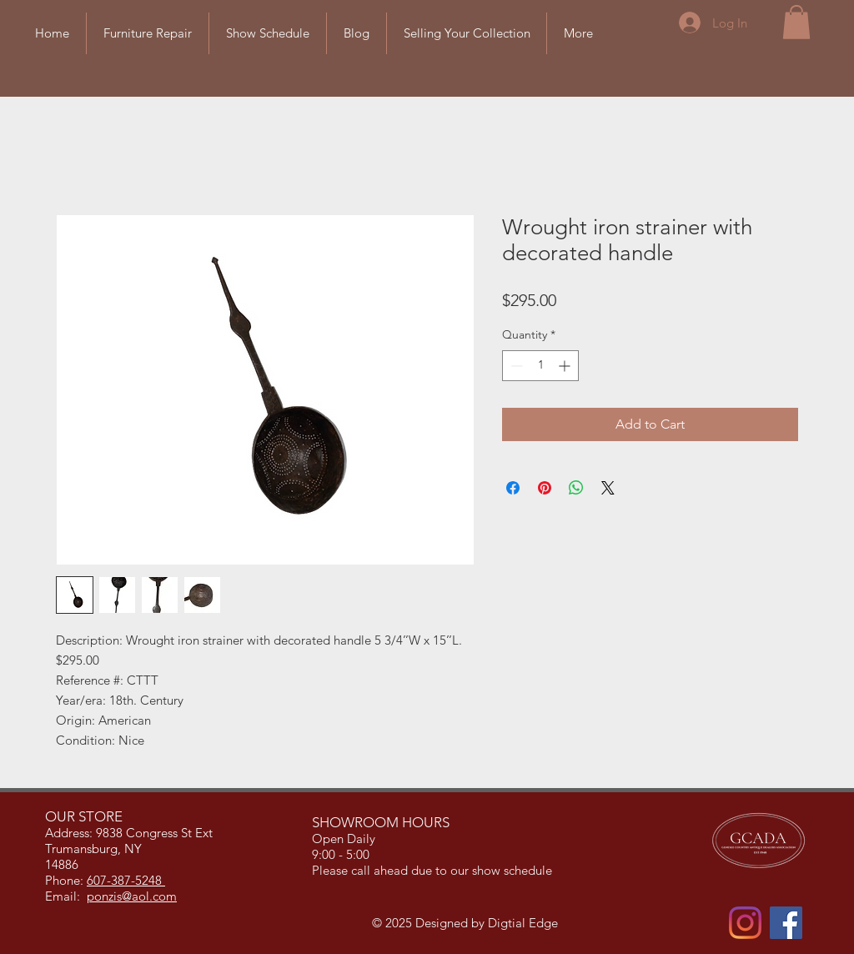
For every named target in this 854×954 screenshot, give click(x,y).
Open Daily (345, 838)
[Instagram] (745, 922)
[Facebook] (786, 922)
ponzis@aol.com (132, 896)
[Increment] (565, 365)
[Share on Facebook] (513, 488)
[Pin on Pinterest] (545, 488)
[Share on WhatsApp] (576, 488)
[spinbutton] (540, 365)
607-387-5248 (126, 880)
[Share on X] (608, 488)
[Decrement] (515, 365)
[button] (796, 22)
